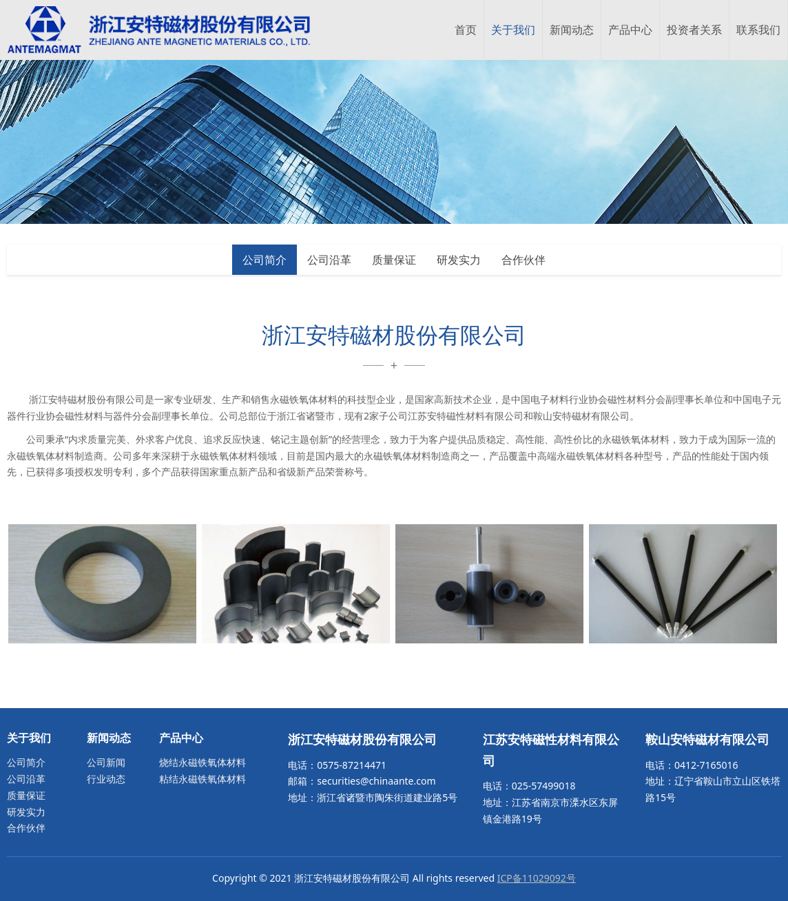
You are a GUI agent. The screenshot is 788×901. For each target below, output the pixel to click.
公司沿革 (329, 259)
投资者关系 (694, 29)
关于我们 (513, 29)
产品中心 (630, 29)
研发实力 (459, 259)
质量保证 (394, 259)
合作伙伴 (523, 259)
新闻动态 (572, 29)
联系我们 (758, 29)
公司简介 (264, 259)
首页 (466, 29)
